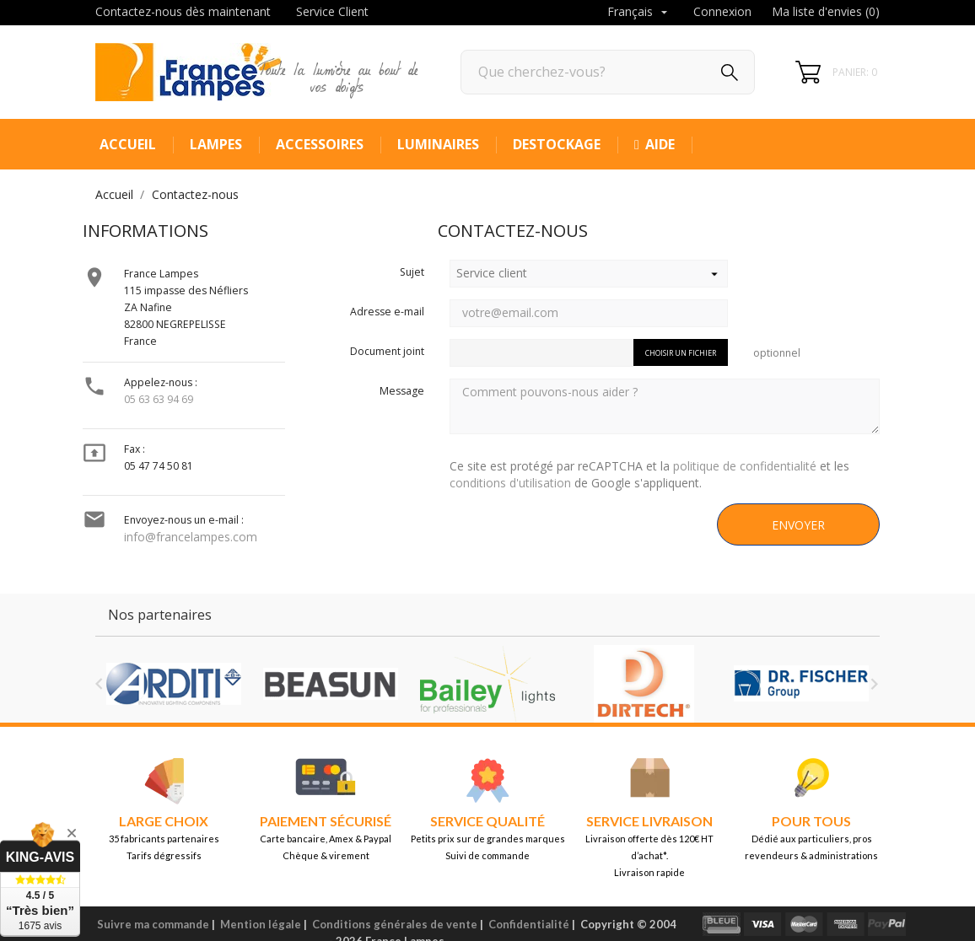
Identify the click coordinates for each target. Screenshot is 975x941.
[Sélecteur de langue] (639, 12)
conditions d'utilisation (510, 483)
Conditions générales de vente (394, 924)
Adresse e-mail (387, 311)
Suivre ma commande (153, 924)
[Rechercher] (608, 72)
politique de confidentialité (744, 466)
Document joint (387, 351)
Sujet (412, 272)
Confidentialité (528, 924)
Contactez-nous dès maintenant (183, 11)
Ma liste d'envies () (826, 11)
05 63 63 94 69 (158, 399)
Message (402, 391)
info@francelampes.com (190, 537)
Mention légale (260, 924)
